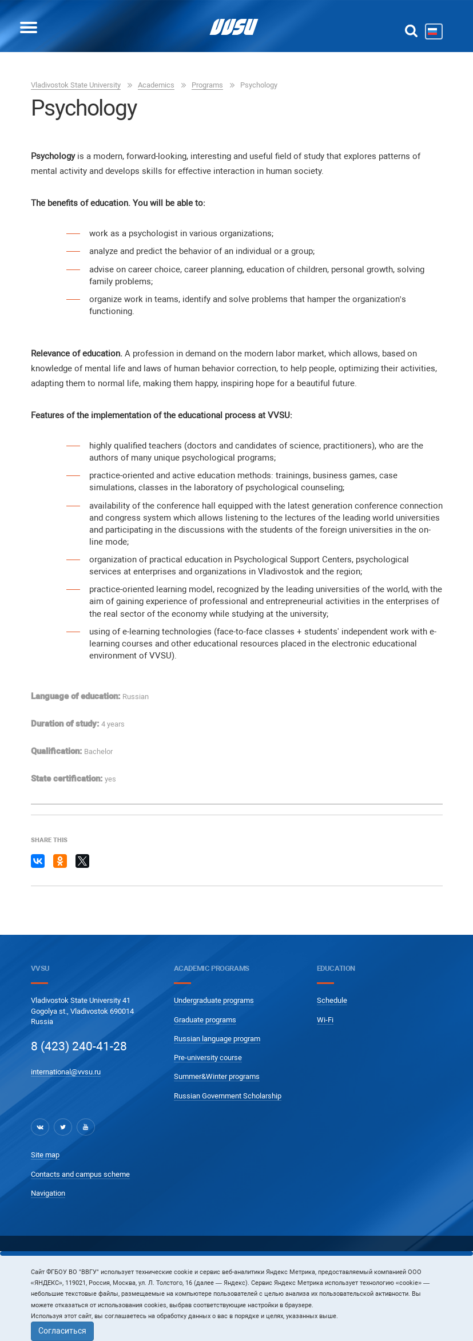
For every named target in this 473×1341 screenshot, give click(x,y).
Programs (207, 85)
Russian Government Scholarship (227, 1096)
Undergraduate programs (214, 1000)
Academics (156, 85)
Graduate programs (205, 1019)
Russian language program (217, 1038)
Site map (45, 1154)
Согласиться (62, 1330)
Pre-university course (208, 1057)
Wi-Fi (325, 1019)
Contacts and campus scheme (80, 1174)
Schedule (332, 1000)
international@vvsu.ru (66, 1072)
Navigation (48, 1193)
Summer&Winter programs (217, 1076)
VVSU (40, 968)
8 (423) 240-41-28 (79, 1046)
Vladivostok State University (76, 85)
